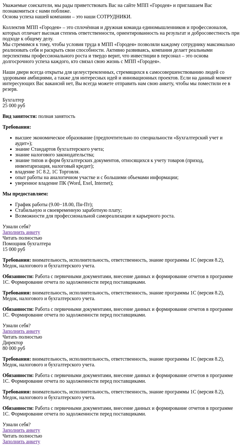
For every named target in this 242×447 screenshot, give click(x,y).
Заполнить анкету (21, 441)
